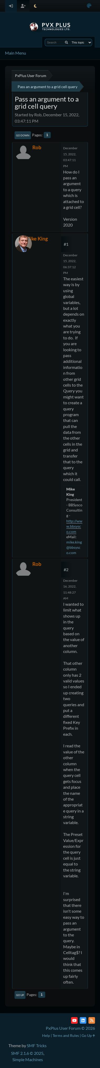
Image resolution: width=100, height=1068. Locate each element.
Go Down (22, 135)
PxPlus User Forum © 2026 (70, 1028)
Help (46, 1035)
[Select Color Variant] (89, 6)
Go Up (20, 995)
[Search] (66, 42)
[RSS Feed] (91, 1020)
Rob (36, 147)
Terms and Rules (66, 1035)
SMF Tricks (37, 1045)
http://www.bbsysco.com (74, 526)
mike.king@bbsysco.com (74, 547)
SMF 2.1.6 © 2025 (27, 1053)
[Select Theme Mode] (35, 6)
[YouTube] (74, 1020)
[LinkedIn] (83, 1020)
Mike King (37, 238)
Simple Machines (27, 1059)
